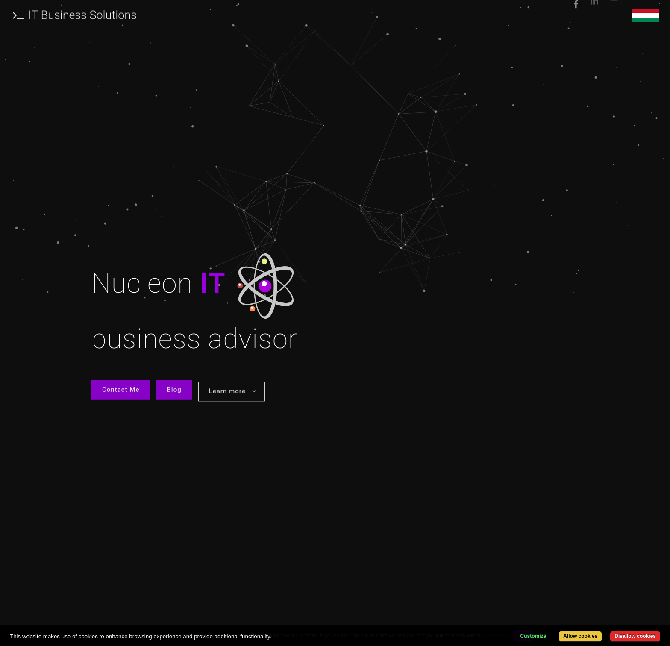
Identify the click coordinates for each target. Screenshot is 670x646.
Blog (174, 391)
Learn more (233, 394)
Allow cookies (580, 636)
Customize (533, 636)
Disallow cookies (635, 636)
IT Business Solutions (75, 13)
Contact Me (120, 391)
